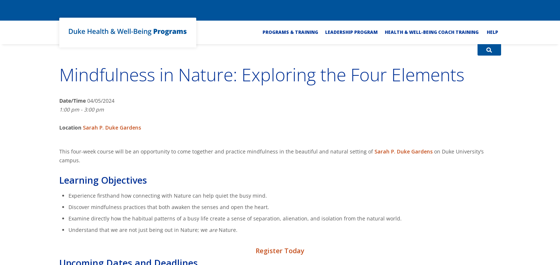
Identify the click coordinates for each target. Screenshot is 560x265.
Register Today (280, 250)
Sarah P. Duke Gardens (112, 127)
